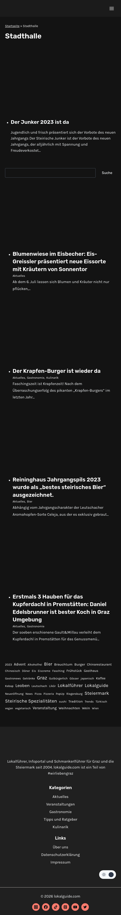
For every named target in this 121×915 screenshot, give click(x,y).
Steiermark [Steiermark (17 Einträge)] (96, 693)
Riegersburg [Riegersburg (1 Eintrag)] (74, 694)
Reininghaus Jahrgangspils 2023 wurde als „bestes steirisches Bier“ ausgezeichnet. (59, 487)
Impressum (61, 862)
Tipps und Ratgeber (60, 819)
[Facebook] (46, 907)
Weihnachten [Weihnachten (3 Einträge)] (69, 708)
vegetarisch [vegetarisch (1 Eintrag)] (23, 708)
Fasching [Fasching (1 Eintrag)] (58, 671)
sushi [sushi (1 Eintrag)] (63, 701)
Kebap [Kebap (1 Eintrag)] (9, 686)
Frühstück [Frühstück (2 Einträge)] (74, 671)
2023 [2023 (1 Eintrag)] (8, 664)
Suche (107, 172)
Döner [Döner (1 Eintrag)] (26, 671)
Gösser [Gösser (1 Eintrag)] (74, 678)
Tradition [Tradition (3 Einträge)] (75, 701)
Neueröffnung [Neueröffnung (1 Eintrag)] (14, 694)
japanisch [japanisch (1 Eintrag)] (87, 678)
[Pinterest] (65, 907)
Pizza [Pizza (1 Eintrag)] (38, 694)
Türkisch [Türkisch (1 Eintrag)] (101, 701)
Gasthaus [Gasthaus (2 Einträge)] (91, 671)
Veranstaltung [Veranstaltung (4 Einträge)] (45, 708)
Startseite (12, 26)
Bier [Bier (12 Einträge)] (48, 664)
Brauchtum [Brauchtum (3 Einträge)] (63, 664)
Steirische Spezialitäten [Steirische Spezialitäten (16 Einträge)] (31, 701)
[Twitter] (85, 907)
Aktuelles (19, 276)
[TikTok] (55, 907)
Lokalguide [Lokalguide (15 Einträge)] (96, 685)
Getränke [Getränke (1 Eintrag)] (29, 678)
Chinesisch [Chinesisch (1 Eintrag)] (12, 671)
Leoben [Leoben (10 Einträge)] (22, 685)
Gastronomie (36, 378)
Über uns (60, 847)
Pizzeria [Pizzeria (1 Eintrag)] (48, 694)
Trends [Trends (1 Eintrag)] (89, 701)
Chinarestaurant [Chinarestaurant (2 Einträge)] (99, 664)
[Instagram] (36, 907)
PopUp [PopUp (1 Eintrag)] (60, 694)
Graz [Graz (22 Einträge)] (42, 678)
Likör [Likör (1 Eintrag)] (52, 686)
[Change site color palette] (107, 874)
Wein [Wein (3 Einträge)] (86, 708)
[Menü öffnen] (111, 8)
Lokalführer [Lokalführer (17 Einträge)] (70, 685)
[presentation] (63, 79)
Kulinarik (52, 378)
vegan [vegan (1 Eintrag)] (9, 708)
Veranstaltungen (60, 804)
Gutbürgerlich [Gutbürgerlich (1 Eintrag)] (58, 678)
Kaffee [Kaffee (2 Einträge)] (100, 678)
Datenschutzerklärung (60, 854)
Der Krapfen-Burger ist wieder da (57, 371)
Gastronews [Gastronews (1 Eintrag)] (13, 678)
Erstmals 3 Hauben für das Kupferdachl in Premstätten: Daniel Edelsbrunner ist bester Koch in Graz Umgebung (61, 608)
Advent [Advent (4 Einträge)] (20, 664)
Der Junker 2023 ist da (40, 122)
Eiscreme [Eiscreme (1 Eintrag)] (44, 671)
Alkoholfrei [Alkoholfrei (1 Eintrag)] (35, 664)
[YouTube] (75, 907)
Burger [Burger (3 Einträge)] (79, 664)
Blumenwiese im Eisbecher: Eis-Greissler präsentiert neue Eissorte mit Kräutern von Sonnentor (59, 262)
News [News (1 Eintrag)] (29, 694)
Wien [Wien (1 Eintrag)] (95, 708)
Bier (29, 501)
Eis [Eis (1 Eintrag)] (34, 671)
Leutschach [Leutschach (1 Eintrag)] (39, 686)
